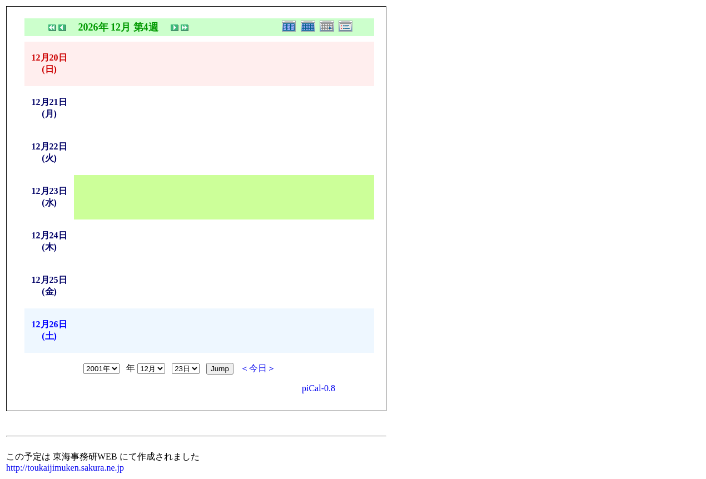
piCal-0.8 (318, 388)
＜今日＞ (258, 368)
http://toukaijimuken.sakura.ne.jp (65, 467)
